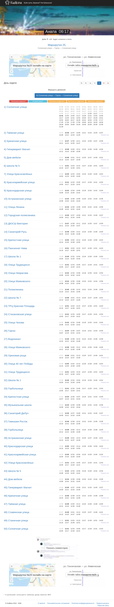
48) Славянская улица (16, 512)
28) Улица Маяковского (17, 347)
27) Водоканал (12, 339)
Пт (99, 83)
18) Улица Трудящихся (17, 264)
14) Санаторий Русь (15, 231)
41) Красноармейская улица (20, 454)
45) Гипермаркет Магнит (18, 487)
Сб (104, 83)
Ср (90, 83)
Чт (95, 83)
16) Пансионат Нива (15, 248)
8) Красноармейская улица (19, 182)
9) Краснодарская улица (18, 190)
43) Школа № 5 (12, 471)
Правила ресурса (102, 603)
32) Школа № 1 (12, 380)
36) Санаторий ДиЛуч (16, 413)
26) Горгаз (9, 330)
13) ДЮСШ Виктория (16, 223)
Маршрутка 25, (57, 44)
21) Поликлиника (13, 289)
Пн (81, 83)
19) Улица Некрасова (16, 273)
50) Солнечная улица (16, 528)
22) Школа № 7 (12, 297)
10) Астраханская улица (17, 198)
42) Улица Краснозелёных (19, 462)
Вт (86, 83)
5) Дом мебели (12, 157)
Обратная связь (103, 605)
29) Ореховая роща (15, 355)
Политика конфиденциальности (83, 603)
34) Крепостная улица (16, 396)
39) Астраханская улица (17, 438)
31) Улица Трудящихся (17, 372)
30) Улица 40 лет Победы (18, 363)
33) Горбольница (13, 388)
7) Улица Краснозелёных (18, 174)
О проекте (41, 603)
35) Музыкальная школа (18, 405)
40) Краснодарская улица (18, 446)
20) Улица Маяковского (17, 281)
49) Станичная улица (16, 520)
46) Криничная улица (16, 495)
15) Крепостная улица (16, 240)
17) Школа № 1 (12, 256)
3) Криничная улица (15, 141)
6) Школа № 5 (12, 165)
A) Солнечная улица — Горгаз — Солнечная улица (57, 95)
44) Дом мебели (13, 479)
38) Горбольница (13, 429)
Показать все (105, 135)
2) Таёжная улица (14, 132)
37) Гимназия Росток (15, 421)
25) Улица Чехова (14, 322)
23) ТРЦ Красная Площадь (19, 306)
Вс (108, 83)
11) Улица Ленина (14, 207)
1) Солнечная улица (15, 107)
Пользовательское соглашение (58, 603)
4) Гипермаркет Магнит (17, 149)
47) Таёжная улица (14, 504)
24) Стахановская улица (18, 314)
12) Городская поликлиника (19, 215)
